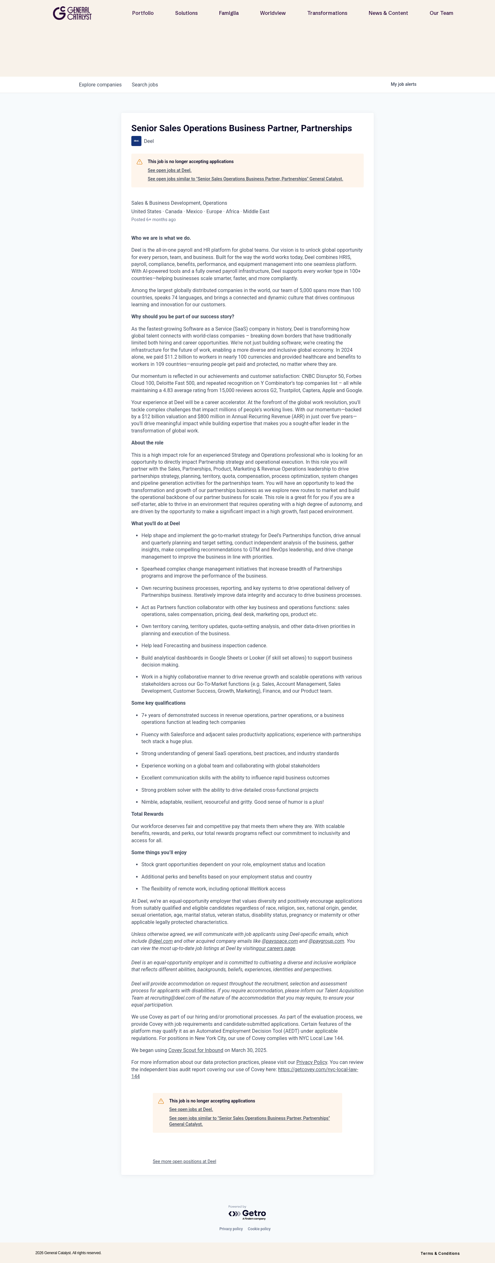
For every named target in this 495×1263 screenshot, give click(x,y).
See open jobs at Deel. (170, 170)
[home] (74, 13)
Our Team (441, 13)
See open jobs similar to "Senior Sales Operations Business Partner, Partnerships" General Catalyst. (245, 178)
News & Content (388, 13)
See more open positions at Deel (184, 1161)
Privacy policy (231, 1229)
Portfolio (143, 13)
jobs (145, 85)
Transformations (327, 13)
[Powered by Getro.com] (247, 1213)
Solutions (186, 13)
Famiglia (229, 13)
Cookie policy (259, 1229)
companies (100, 85)
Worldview (273, 13)
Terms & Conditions (440, 1253)
